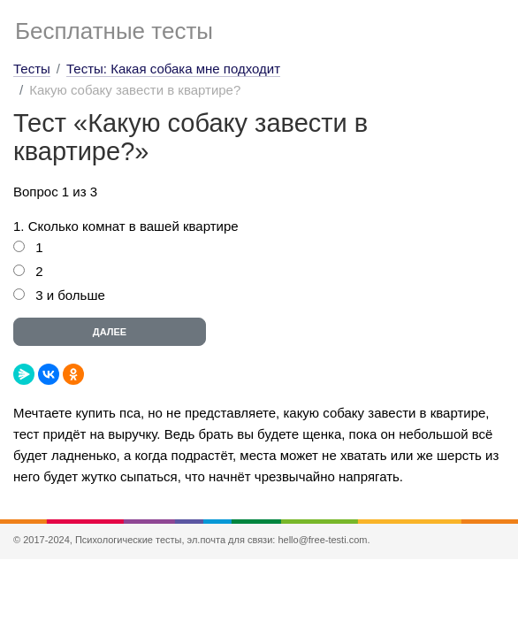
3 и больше (70, 295)
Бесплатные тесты (114, 31)
